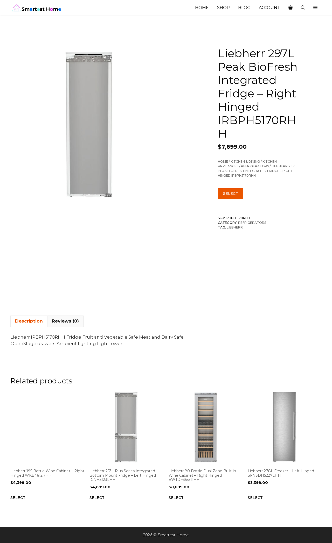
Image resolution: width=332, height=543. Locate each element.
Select (230, 193)
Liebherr (235, 227)
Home (202, 7)
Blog (244, 7)
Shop (223, 7)
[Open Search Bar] (303, 8)
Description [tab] (29, 321)
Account (269, 7)
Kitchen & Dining (245, 161)
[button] (315, 8)
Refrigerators (255, 166)
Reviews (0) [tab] (65, 321)
